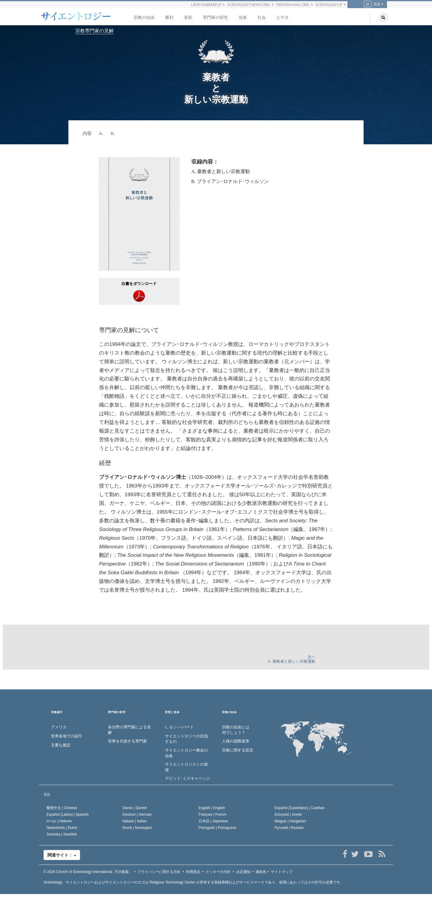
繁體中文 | (61, 808)
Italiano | (134, 821)
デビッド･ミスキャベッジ (187, 778)
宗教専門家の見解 (94, 30)
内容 (87, 133)
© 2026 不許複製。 (88, 872)
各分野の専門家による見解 (129, 730)
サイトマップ (281, 872)
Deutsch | (137, 814)
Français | (212, 814)
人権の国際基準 (235, 741)
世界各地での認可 (66, 736)
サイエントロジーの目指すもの (186, 739)
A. (101, 133)
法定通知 (243, 872)
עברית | (59, 821)
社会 (261, 17)
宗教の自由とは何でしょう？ (235, 730)
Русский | (289, 828)
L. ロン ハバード (179, 727)
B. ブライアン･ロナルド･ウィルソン (230, 181)
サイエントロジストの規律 (186, 767)
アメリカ (59, 727)
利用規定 (193, 872)
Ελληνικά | (288, 814)
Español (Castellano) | (299, 808)
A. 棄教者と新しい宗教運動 (220, 171)
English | (212, 808)
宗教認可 (57, 712)
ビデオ (282, 17)
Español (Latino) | (67, 814)
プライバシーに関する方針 (159, 872)
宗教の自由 (144, 17)
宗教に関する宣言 (237, 750)
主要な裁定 (60, 745)
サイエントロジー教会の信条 (186, 753)
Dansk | (134, 808)
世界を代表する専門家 (127, 741)
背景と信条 (172, 712)
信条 (242, 17)
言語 (372, 4)
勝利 (169, 17)
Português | (217, 828)
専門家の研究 (215, 17)
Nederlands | (61, 828)
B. (113, 133)
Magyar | (290, 821)
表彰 (188, 17)
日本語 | (213, 821)
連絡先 (261, 872)
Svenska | (61, 834)
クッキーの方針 (218, 872)
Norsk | (137, 828)
